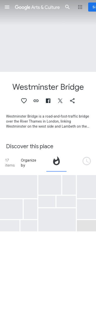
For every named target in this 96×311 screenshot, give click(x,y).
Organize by (29, 163)
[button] (7, 7)
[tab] (56, 163)
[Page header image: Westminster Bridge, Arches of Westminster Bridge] (48, 36)
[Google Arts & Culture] (37, 7)
